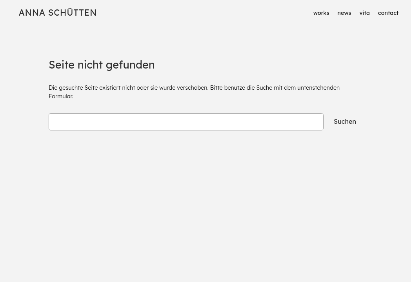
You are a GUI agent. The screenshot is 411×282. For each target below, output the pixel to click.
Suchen (345, 121)
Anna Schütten (57, 12)
